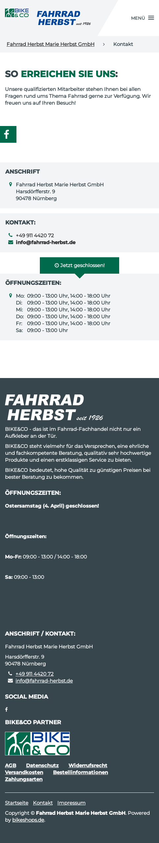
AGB (10, 765)
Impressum (71, 803)
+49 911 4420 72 (35, 235)
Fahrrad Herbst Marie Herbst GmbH (50, 44)
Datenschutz (42, 765)
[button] (142, 18)
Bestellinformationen (80, 772)
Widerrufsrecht (87, 765)
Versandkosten (24, 772)
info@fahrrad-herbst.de (44, 681)
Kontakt (43, 803)
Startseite (16, 803)
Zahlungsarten (23, 779)
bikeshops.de (28, 820)
